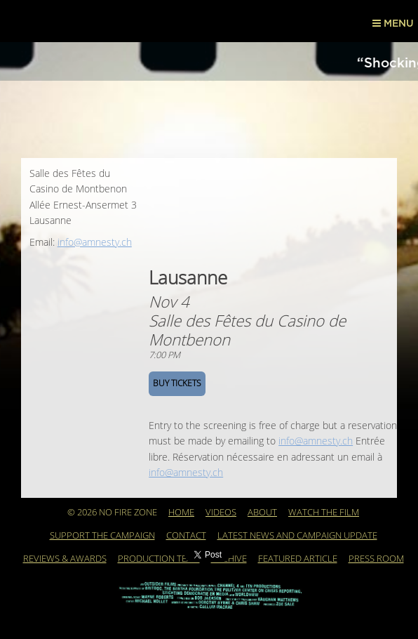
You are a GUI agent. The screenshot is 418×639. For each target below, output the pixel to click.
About (262, 512)
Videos (220, 512)
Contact (186, 535)
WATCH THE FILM (323, 512)
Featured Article (297, 559)
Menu (393, 23)
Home (181, 512)
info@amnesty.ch (95, 243)
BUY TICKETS (177, 383)
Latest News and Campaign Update (297, 535)
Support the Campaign (102, 535)
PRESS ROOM (376, 559)
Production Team (159, 559)
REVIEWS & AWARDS (65, 559)
